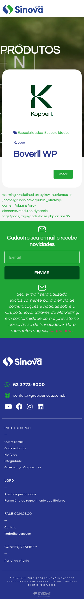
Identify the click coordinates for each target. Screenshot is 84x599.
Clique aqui (61, 330)
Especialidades (30, 132)
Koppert (19, 142)
